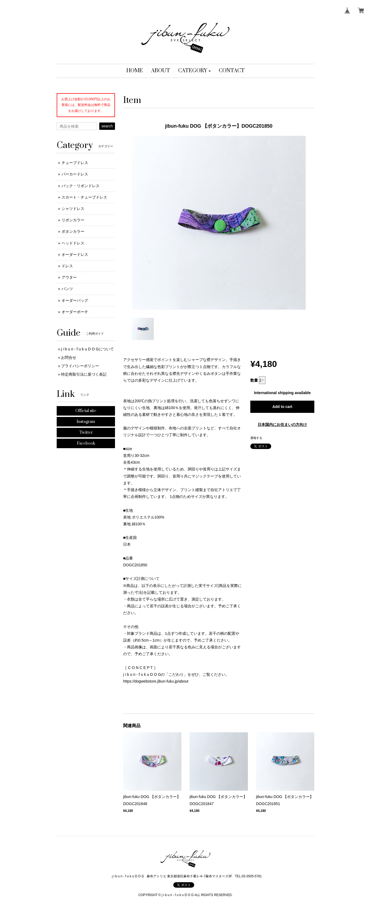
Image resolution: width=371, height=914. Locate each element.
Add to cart (282, 406)
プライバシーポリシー (80, 366)
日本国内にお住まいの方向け (282, 424)
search (107, 126)
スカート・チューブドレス (84, 197)
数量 (254, 380)
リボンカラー (73, 220)
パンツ (67, 289)
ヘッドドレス (73, 243)
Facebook (86, 443)
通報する (256, 437)
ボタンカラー (73, 231)
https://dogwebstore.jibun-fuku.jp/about (155, 681)
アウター (69, 277)
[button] (194, 71)
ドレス (67, 266)
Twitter (86, 432)
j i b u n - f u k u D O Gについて (87, 349)
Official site (85, 410)
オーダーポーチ (75, 312)
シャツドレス (73, 208)
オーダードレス (75, 254)
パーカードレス (75, 174)
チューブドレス (75, 163)
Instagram (85, 421)
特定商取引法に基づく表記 (84, 374)
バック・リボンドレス (81, 186)
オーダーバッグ (75, 300)
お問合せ (68, 357)
